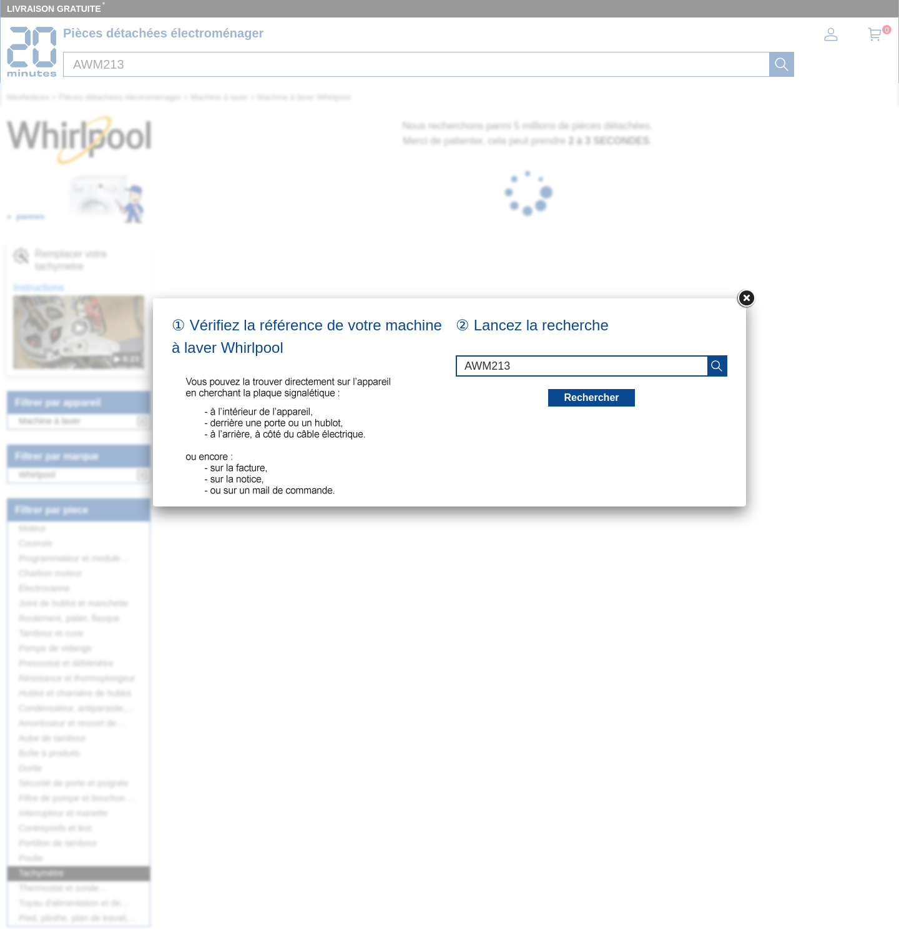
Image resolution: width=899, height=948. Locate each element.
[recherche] (716, 366)
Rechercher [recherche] (591, 397)
